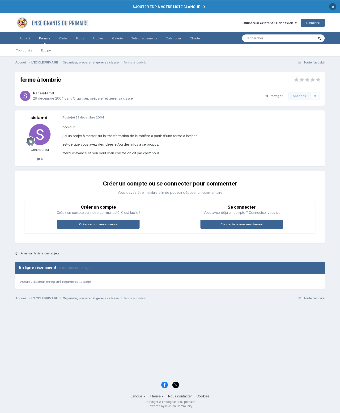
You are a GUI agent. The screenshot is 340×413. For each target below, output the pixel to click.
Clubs (63, 38)
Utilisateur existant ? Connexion (269, 23)
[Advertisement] (157, 342)
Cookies (202, 396)
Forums (45, 40)
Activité (25, 38)
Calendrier (173, 38)
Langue (138, 396)
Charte (195, 38)
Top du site (24, 50)
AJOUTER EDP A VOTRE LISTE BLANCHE (166, 7)
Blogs (80, 38)
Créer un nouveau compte (98, 224)
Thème (157, 396)
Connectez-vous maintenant (242, 224)
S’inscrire (313, 23)
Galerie (117, 38)
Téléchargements (144, 38)
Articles (98, 38)
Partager (274, 96)
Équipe (46, 50)
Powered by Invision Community (170, 406)
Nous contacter (180, 396)
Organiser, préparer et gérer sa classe (103, 98)
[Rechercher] (267, 38)
